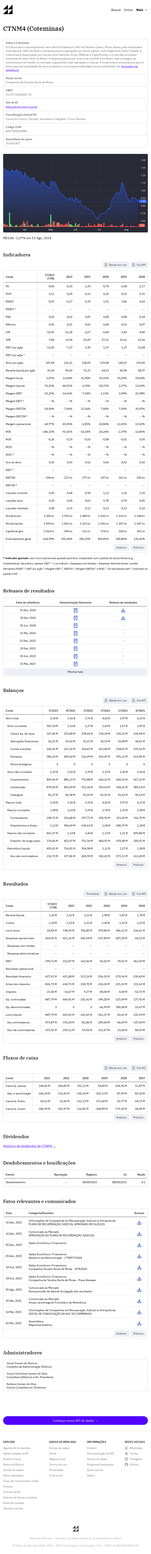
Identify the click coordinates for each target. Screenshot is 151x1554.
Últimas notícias (13, 1508)
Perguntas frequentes (100, 1464)
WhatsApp (136, 1448)
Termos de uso (58, 1464)
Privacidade (56, 1470)
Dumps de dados (13, 1470)
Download (123, 610)
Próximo (138, 547)
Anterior (121, 547)
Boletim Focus (12, 1459)
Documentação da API (100, 1453)
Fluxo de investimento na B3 (20, 1481)
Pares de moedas (13, 1503)
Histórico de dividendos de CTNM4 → (29, 1146)
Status (91, 1475)
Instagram (136, 1459)
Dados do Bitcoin (13, 1464)
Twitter (134, 1453)
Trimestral (92, 894)
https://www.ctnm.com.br (22, 107)
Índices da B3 (11, 1492)
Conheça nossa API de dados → (75, 1420)
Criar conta (56, 1475)
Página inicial (57, 1459)
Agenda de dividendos (16, 1448)
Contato (92, 1448)
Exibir (75, 610)
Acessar (139, 1223)
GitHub (134, 1464)
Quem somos (95, 1470)
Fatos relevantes (13, 1475)
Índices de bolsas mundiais (20, 1497)
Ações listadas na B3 (16, 1453)
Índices (8, 1486)
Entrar (128, 10)
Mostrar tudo (75, 672)
